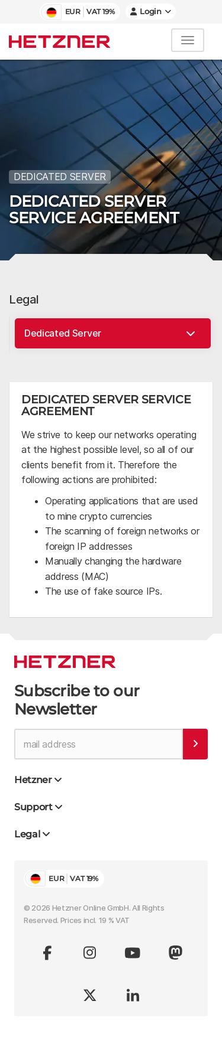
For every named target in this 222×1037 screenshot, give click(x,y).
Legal (24, 299)
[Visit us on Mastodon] (175, 952)
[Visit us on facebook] (47, 952)
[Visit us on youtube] (132, 952)
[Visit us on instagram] (90, 952)
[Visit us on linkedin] (132, 995)
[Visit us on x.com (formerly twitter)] (90, 995)
